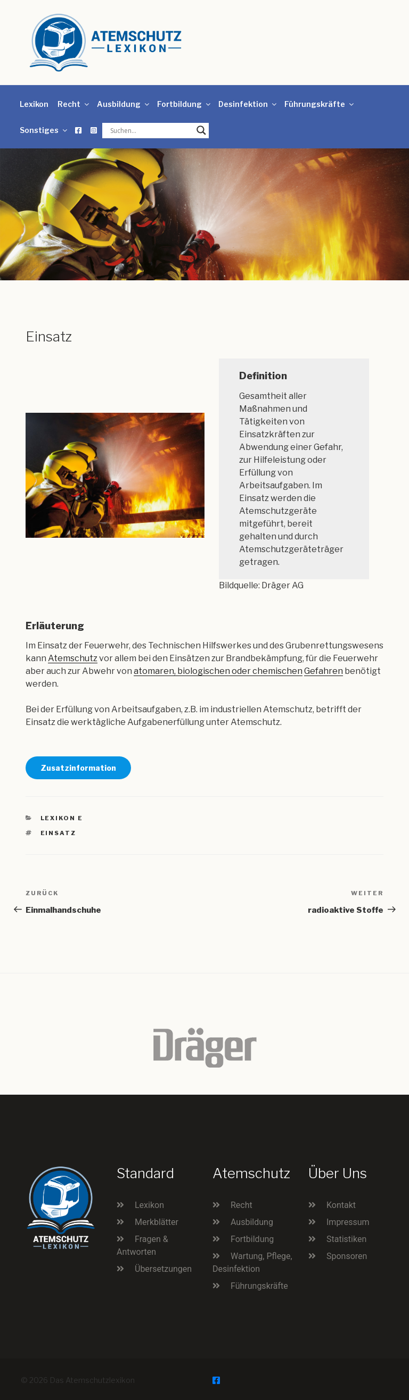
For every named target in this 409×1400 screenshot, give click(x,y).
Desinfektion (248, 104)
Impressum (348, 1222)
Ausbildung (124, 104)
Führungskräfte (319, 104)
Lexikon (34, 104)
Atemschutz (72, 658)
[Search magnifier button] (201, 130)
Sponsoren (346, 1256)
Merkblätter (156, 1222)
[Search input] (150, 130)
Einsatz (58, 833)
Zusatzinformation (78, 767)
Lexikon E (62, 818)
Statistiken (346, 1239)
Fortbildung (184, 104)
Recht (74, 104)
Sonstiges (44, 130)
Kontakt (341, 1205)
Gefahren (323, 671)
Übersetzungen (163, 1269)
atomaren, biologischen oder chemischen (218, 671)
